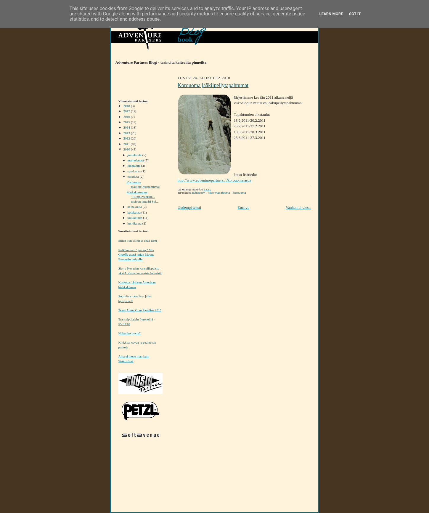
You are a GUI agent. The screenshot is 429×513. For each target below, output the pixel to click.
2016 (127, 116)
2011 (127, 144)
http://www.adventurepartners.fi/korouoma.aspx (214, 180)
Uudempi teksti (189, 207)
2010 (127, 149)
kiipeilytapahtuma (219, 192)
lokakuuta (134, 165)
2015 (127, 122)
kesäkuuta (134, 212)
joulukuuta (134, 155)
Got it (355, 14)
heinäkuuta (135, 207)
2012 (127, 138)
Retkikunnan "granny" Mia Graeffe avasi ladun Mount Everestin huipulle (136, 254)
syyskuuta (134, 171)
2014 (127, 127)
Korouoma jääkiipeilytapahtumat (213, 85)
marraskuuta (135, 160)
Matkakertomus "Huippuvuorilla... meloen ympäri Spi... (142, 196)
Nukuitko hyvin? (129, 333)
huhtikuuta (134, 223)
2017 (127, 111)
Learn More (331, 14)
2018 (127, 106)
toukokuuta (135, 217)
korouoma (239, 192)
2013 (127, 133)
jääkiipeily (198, 192)
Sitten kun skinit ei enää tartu (137, 240)
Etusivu (243, 207)
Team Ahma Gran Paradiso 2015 (140, 310)
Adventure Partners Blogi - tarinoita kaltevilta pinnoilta (158, 62)
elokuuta (133, 176)
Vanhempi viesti (298, 207)
